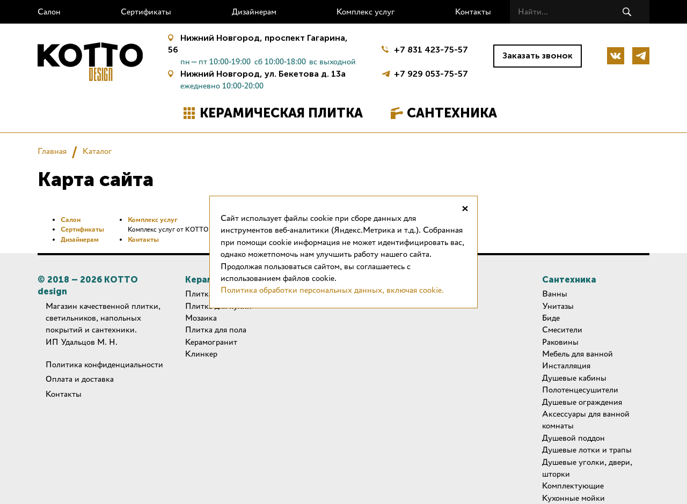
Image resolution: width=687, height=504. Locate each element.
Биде (551, 317)
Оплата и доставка (80, 378)
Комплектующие (573, 485)
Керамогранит (211, 341)
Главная (52, 150)
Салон (49, 11)
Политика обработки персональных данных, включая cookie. (332, 289)
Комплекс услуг (366, 11)
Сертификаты (146, 11)
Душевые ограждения (582, 401)
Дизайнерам (254, 11)
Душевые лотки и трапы (587, 449)
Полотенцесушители (580, 389)
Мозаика (201, 317)
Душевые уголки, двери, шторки (587, 467)
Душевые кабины (574, 377)
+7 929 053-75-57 (431, 73)
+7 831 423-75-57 (431, 50)
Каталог (97, 150)
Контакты (473, 11)
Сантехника (452, 113)
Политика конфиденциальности (104, 364)
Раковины (560, 341)
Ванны (554, 293)
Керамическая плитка (281, 113)
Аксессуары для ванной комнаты (586, 419)
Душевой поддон (573, 437)
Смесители (562, 329)
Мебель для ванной (577, 353)
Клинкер (201, 353)
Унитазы (558, 305)
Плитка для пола (215, 329)
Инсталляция (566, 365)
